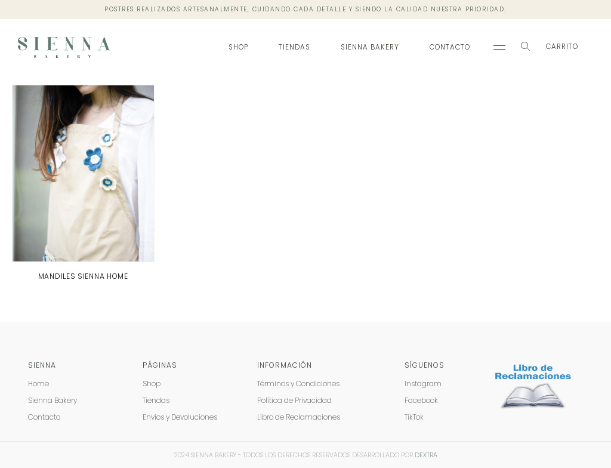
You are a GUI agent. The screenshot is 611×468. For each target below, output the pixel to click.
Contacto (450, 47)
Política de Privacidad (294, 400)
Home (38, 383)
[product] (83, 173)
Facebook (421, 400)
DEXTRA (426, 455)
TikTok (414, 417)
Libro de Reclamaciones (298, 417)
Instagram (423, 383)
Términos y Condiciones (298, 383)
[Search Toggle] (525, 47)
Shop (238, 47)
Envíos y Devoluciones (180, 417)
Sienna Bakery (370, 47)
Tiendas (294, 47)
